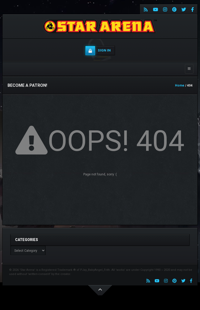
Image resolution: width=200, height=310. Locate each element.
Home (179, 85)
